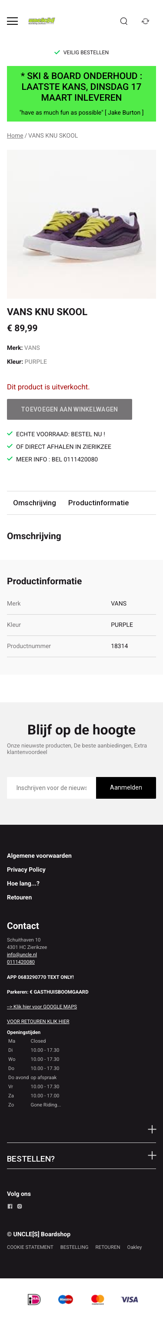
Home (15, 135)
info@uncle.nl (22, 955)
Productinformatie (98, 502)
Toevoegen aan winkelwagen (69, 409)
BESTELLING (74, 1247)
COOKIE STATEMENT (30, 1247)
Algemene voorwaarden (39, 856)
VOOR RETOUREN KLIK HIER (38, 1021)
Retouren (19, 897)
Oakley (134, 1247)
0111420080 (21, 962)
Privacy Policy (26, 869)
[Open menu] (12, 21)
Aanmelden (126, 787)
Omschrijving (34, 502)
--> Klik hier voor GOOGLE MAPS (42, 1007)
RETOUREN (108, 1247)
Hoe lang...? (23, 883)
